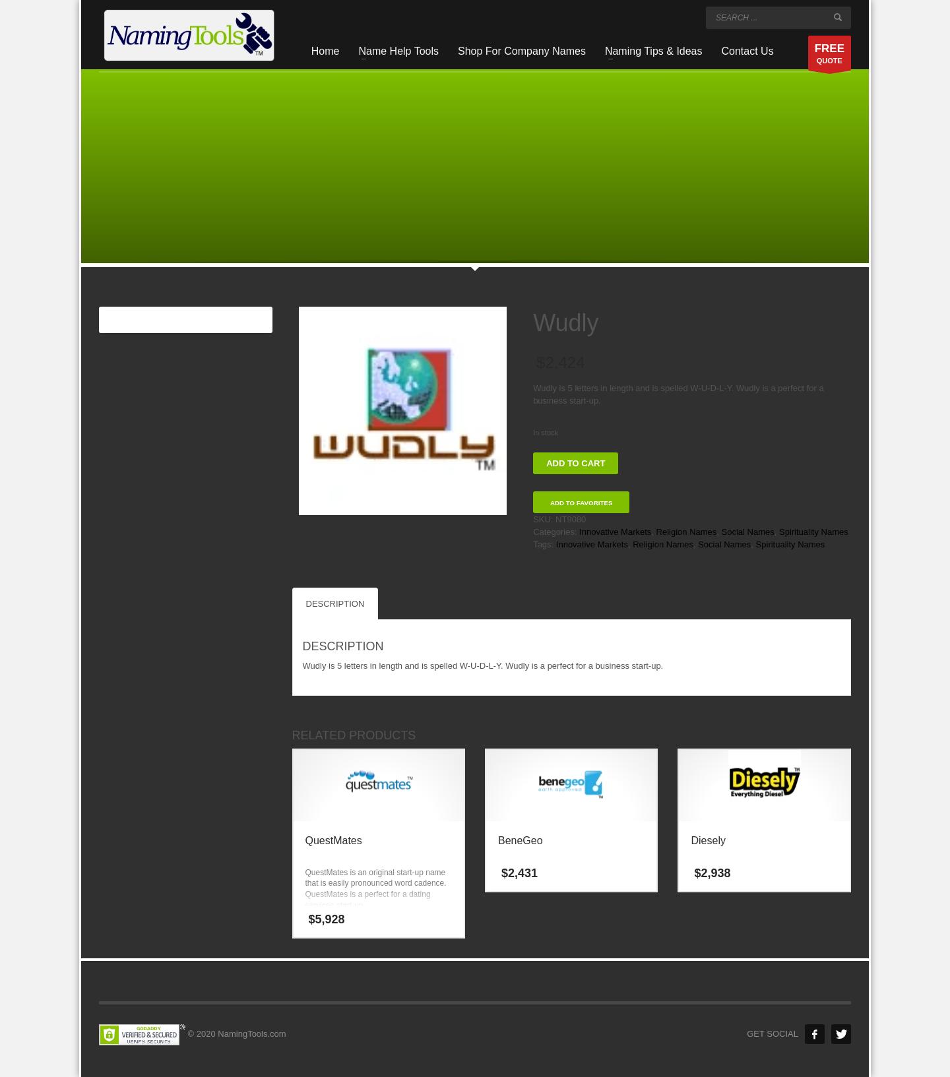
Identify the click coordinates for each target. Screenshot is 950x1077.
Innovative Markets (615, 532)
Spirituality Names (813, 532)
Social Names (748, 532)
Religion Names (686, 532)
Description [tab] (335, 604)
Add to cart (575, 463)
